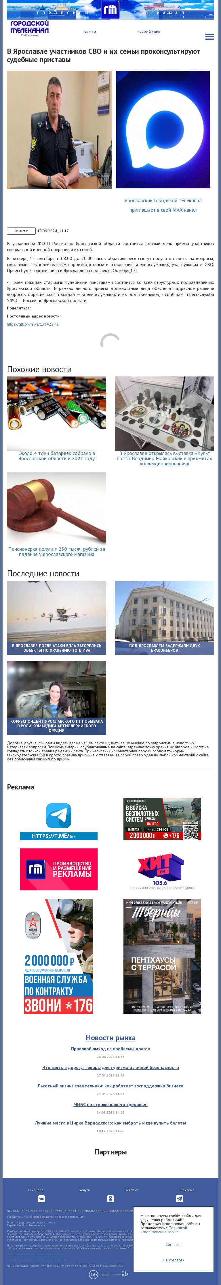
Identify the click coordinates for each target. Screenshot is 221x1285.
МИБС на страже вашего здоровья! (110, 1104)
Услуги (84, 1190)
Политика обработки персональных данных (36, 1254)
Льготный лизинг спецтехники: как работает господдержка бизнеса (110, 1086)
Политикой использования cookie (163, 1229)
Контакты (132, 1190)
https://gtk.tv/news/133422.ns (32, 324)
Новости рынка (111, 1037)
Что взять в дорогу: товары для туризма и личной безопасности (110, 1067)
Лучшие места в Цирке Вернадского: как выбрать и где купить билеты (110, 1123)
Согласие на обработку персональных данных (37, 1260)
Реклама (187, 1190)
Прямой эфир (149, 32)
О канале (35, 1190)
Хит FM (90, 32)
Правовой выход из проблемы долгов (110, 1048)
